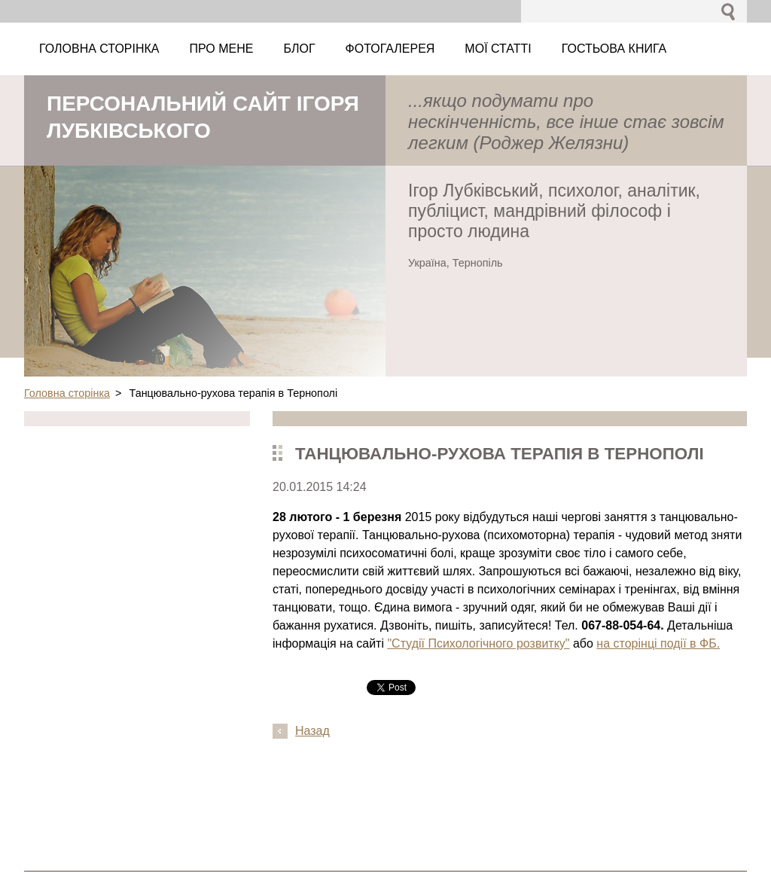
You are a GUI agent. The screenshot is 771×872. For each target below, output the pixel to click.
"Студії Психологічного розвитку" (478, 643)
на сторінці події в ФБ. (658, 643)
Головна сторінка (67, 393)
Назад (312, 730)
